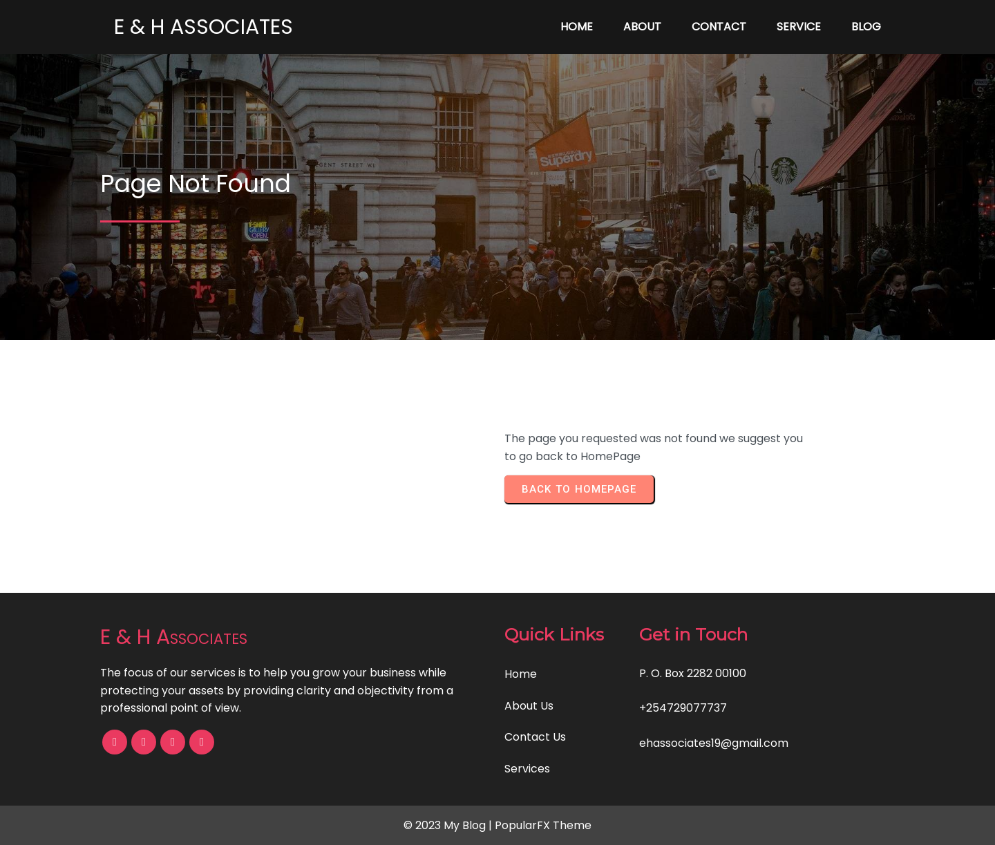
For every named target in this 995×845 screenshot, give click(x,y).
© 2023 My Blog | (449, 825)
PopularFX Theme (543, 825)
